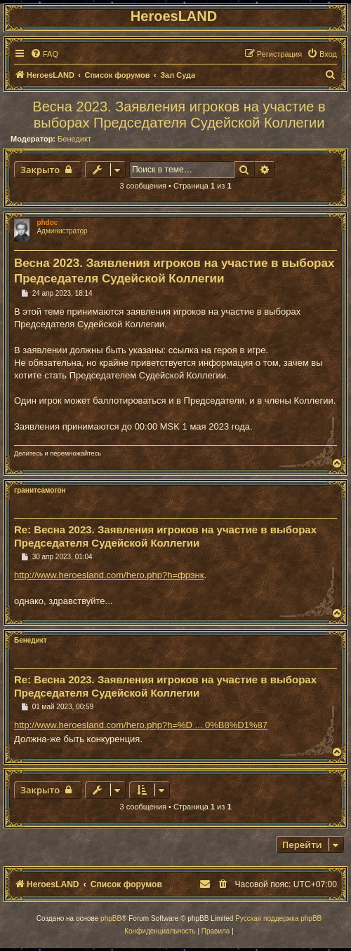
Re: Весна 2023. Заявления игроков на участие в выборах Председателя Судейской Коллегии (165, 536)
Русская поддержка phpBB (278, 918)
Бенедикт (74, 139)
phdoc (47, 222)
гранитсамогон (40, 490)
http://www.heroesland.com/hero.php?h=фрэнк (109, 575)
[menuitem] (44, 54)
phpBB (110, 918)
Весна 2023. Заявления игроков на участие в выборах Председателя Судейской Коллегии (178, 114)
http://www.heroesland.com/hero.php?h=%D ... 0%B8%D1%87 (140, 725)
